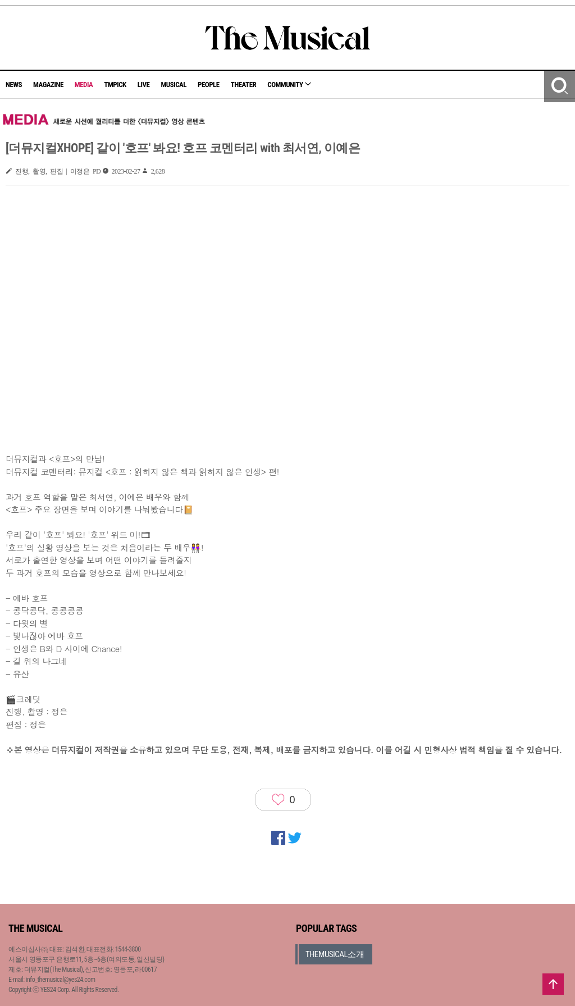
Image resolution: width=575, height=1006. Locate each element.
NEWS (14, 84)
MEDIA (84, 84)
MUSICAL (173, 84)
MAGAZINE (48, 84)
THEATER (244, 84)
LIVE (144, 84)
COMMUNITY (289, 84)
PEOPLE (209, 84)
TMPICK (115, 84)
